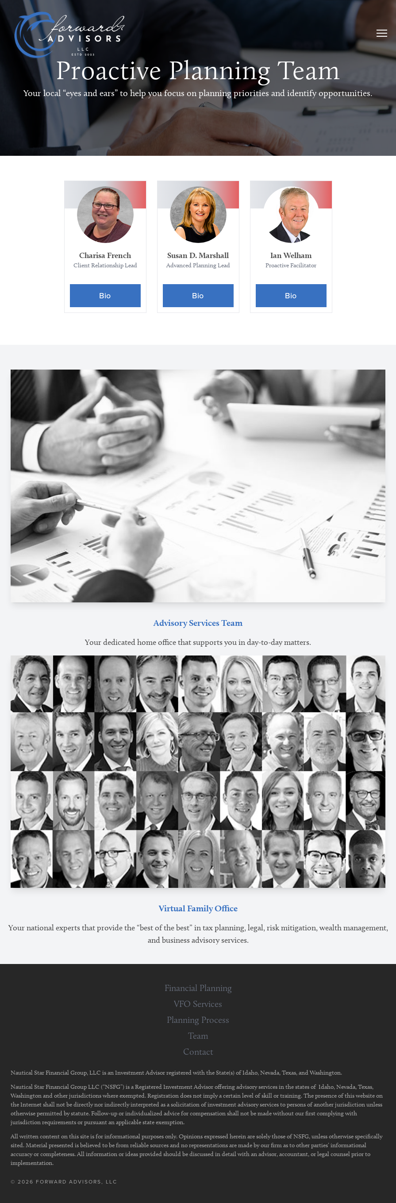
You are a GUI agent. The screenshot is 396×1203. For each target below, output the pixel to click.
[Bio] (105, 295)
